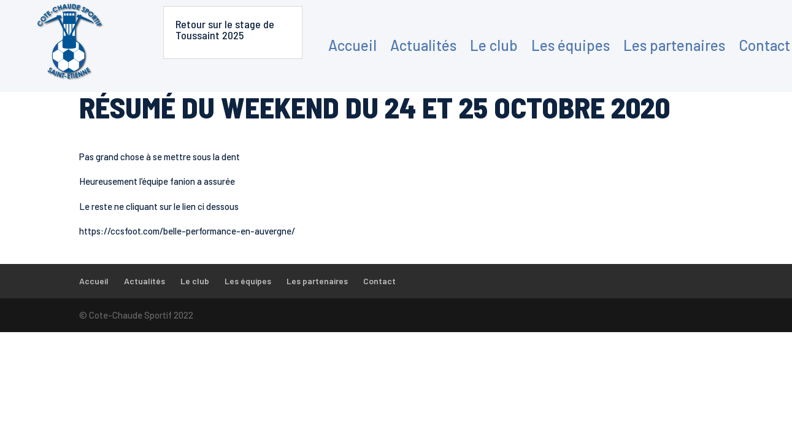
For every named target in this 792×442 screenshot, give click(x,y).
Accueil (352, 45)
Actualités (423, 45)
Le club (494, 45)
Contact (764, 45)
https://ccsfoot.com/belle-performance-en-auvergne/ (187, 230)
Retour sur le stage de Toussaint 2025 (224, 29)
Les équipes (570, 45)
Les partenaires (674, 45)
